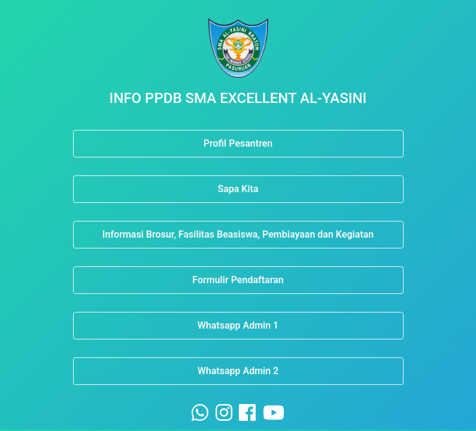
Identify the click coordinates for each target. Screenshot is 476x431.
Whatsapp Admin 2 (238, 371)
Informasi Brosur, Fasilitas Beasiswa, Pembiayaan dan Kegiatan (238, 234)
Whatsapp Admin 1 (238, 325)
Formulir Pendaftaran (237, 280)
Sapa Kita (237, 189)
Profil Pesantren (238, 143)
